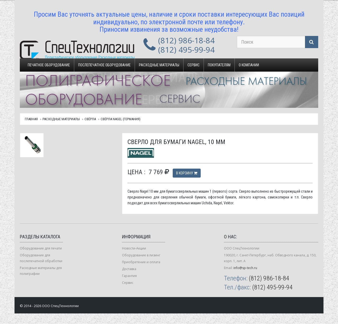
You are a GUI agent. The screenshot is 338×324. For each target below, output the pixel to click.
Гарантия (129, 276)
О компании (249, 65)
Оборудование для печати (41, 248)
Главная (31, 119)
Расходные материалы (159, 65)
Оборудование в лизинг (141, 255)
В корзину (186, 173)
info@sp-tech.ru (245, 268)
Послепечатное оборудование (104, 65)
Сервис (193, 65)
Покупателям (219, 65)
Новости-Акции (134, 248)
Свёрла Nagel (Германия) (120, 119)
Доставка (129, 269)
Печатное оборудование (49, 65)
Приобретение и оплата (141, 262)
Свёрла (90, 119)
